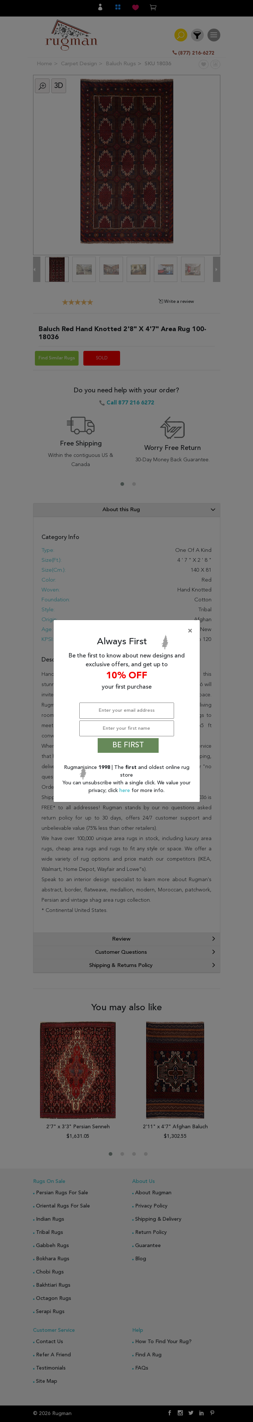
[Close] (128, 631)
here (125, 790)
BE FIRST (128, 745)
